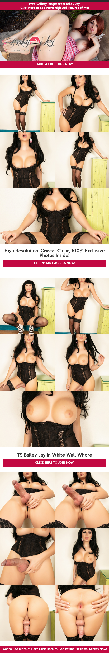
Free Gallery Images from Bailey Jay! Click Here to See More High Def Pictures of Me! (54, 6)
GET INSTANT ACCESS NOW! (54, 263)
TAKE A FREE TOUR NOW (54, 64)
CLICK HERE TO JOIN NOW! (54, 463)
